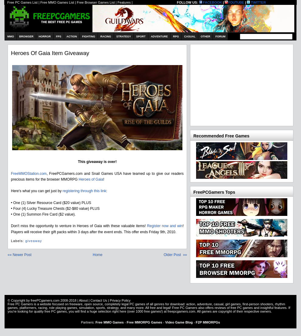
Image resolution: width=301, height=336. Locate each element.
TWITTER (256, 2)
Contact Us (98, 300)
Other (205, 36)
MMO (10, 36)
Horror (45, 36)
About (83, 300)
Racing (105, 36)
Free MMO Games (109, 322)
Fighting (88, 36)
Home (97, 255)
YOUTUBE (234, 2)
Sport (141, 36)
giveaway (33, 241)
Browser (26, 36)
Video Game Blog (179, 322)
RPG (176, 36)
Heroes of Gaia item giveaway (50, 53)
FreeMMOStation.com (29, 173)
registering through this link (84, 191)
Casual (189, 36)
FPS (58, 36)
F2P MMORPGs (208, 322)
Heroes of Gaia (91, 179)
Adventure (159, 36)
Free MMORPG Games (144, 322)
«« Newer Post (20, 255)
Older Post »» (175, 255)
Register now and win (164, 226)
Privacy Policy (120, 300)
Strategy (123, 36)
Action (72, 36)
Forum (220, 36)
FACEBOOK (210, 2)
